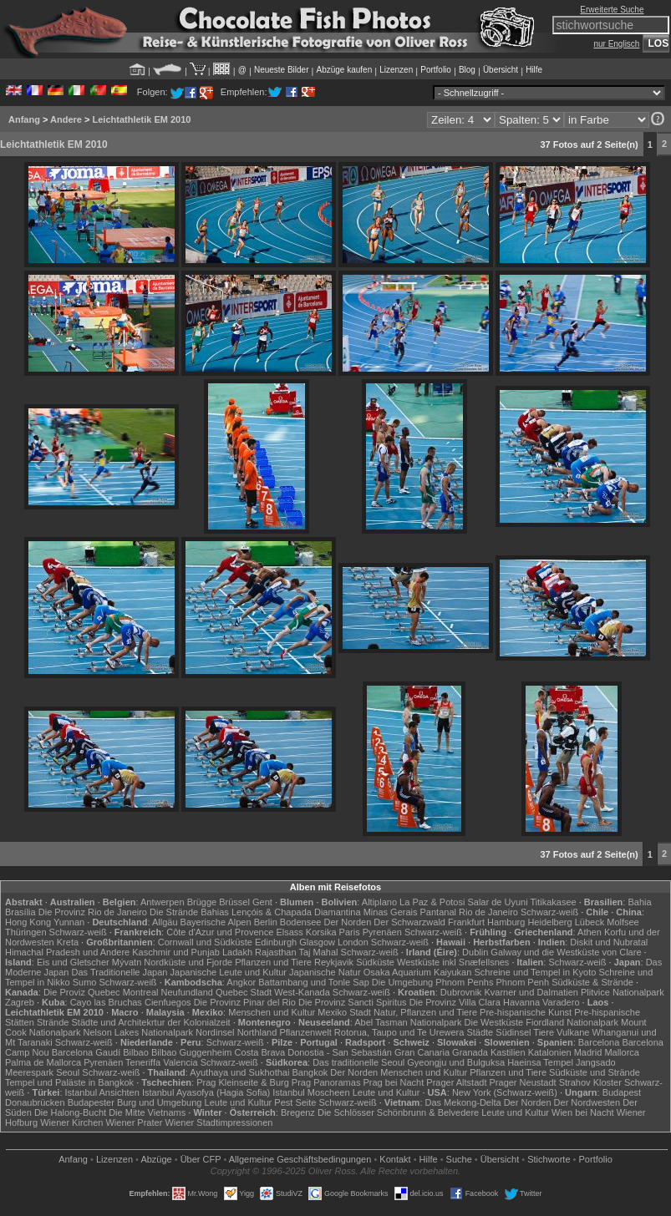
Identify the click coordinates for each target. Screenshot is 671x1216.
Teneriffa (142, 1062)
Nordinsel (215, 1032)
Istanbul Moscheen (310, 1092)
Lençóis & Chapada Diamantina (296, 912)
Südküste (375, 962)
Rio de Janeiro (488, 912)
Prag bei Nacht (393, 1082)
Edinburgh (276, 942)
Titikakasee (553, 902)
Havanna (521, 1002)
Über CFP (200, 1159)
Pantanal (438, 912)
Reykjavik (333, 962)
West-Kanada (301, 992)
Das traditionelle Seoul (358, 1062)
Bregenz (298, 1112)
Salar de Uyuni (497, 902)
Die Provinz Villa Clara (455, 1002)
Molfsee (623, 922)
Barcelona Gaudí (86, 1052)
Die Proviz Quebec (81, 992)
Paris (349, 932)
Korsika (321, 932)
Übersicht (500, 69)
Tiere (543, 1032)
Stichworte (548, 1159)
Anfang (24, 119)
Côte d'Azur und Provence (219, 932)
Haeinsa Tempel (540, 1062)
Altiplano (379, 902)
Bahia (639, 902)
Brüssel (234, 902)
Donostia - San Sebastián (339, 1052)
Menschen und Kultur (271, 1012)
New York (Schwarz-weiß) (504, 1092)
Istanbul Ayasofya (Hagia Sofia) (206, 1092)
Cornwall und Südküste (205, 942)
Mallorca (621, 1052)
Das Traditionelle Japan (120, 972)
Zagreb (19, 1002)
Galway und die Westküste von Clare (566, 952)
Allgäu (165, 922)
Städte (479, 1032)
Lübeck (589, 922)
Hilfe (534, 69)
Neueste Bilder (281, 69)
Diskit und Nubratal (609, 942)
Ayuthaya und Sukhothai (239, 1072)
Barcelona (599, 1042)
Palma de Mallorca (43, 1062)
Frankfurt (466, 922)
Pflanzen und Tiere (273, 962)
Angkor (241, 982)
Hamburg (506, 922)
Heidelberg (549, 922)
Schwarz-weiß (549, 912)
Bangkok (310, 1072)
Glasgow (317, 942)
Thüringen (26, 932)
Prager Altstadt (456, 1082)
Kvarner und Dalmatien (531, 992)
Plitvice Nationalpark (622, 992)
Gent (262, 902)
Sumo (85, 982)
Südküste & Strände (592, 982)
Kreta (68, 942)
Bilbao (136, 1052)
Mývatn (126, 962)
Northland (257, 1032)
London (353, 942)
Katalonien (550, 1052)
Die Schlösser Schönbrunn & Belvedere (398, 1112)
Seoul (67, 1072)
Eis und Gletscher (73, 962)
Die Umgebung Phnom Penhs (433, 982)
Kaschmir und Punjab (176, 952)
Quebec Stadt (244, 992)
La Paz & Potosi (432, 902)
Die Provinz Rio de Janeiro (92, 912)
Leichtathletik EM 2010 (141, 119)
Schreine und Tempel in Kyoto (535, 972)
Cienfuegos (168, 1002)
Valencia (180, 1062)
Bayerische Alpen (216, 922)
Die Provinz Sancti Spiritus (352, 1002)
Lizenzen (396, 69)
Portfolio (435, 69)
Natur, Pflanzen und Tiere (425, 1012)
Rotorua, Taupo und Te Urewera (399, 1032)
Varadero (560, 1002)
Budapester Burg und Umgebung (135, 1102)
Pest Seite (295, 1102)
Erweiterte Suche (611, 9)
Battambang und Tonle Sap (313, 982)
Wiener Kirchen (71, 1122)
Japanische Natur (325, 972)
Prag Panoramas (326, 1082)
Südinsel (513, 1032)
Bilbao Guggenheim (191, 1052)
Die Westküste (494, 1022)
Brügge (201, 902)
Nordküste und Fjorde (188, 962)
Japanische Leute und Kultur (228, 972)
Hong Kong (28, 922)
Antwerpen (162, 902)
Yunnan (68, 922)
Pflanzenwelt (305, 1032)
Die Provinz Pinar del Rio (245, 1002)
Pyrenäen (382, 932)
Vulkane (573, 1032)
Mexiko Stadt (344, 1012)
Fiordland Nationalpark (572, 1022)
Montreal (141, 992)
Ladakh (237, 952)
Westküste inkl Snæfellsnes (453, 962)
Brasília (20, 912)
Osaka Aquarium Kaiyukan (417, 972)
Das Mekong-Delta (463, 1102)
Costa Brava (260, 1052)
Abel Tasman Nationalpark (407, 1022)
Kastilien (508, 1052)
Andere (66, 119)
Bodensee (301, 922)
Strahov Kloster (590, 1082)
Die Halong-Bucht (70, 1112)
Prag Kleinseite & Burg (242, 1082)
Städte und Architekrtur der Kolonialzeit (151, 1022)
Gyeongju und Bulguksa (456, 1062)
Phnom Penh (522, 982)
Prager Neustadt (523, 1082)
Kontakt (394, 1159)
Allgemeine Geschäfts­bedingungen (300, 1159)
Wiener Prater (133, 1122)
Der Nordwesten (587, 1102)
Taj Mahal (318, 952)
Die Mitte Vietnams (147, 1112)
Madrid (588, 1052)
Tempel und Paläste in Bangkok (69, 1082)
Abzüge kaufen (345, 69)
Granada (470, 1052)
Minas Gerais (390, 912)
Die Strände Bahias (189, 912)
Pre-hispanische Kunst (526, 1012)
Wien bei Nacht (583, 1112)
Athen (589, 932)
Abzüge (155, 1159)
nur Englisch (616, 43)
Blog (467, 69)
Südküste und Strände (594, 1072)
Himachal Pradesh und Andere (67, 952)
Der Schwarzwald (409, 922)
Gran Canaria (422, 1052)
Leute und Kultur (386, 1092)
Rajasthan (276, 952)
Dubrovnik (461, 992)
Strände (53, 1022)
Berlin (265, 922)
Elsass (289, 932)
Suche (459, 1159)
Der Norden (347, 922)
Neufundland (187, 992)
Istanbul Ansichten (102, 1092)
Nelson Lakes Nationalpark (138, 1032)
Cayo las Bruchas (106, 1002)
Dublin (475, 952)
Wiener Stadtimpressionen (218, 1122)
